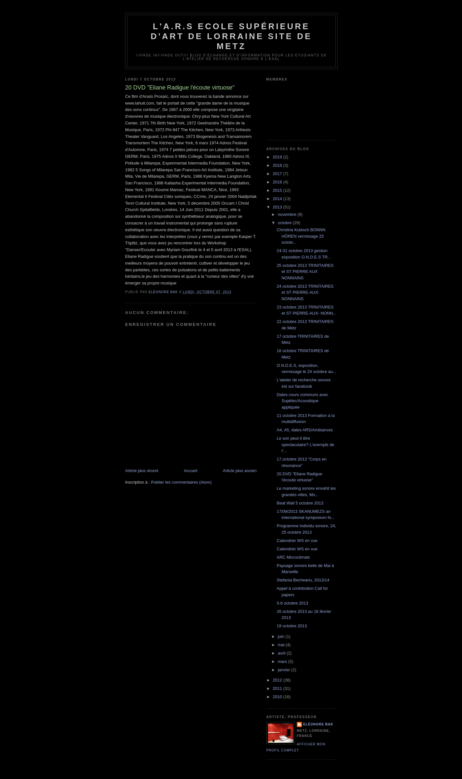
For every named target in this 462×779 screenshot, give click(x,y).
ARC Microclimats (293, 557)
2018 (278, 165)
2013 (278, 207)
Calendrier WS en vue (297, 540)
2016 (278, 182)
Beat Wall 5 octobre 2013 (300, 503)
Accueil (190, 470)
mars (283, 661)
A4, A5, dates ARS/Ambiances (305, 430)
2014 (278, 198)
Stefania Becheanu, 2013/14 (303, 580)
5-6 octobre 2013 (292, 603)
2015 (278, 190)
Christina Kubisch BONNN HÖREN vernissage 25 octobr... (301, 236)
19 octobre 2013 (292, 625)
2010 (278, 696)
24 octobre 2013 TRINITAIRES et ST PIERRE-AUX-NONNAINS (305, 292)
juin (282, 636)
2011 (278, 688)
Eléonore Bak (318, 724)
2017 (278, 173)
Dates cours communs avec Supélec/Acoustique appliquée (302, 401)
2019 (278, 157)
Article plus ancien (240, 470)
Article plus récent (141, 470)
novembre (287, 214)
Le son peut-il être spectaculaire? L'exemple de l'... (305, 444)
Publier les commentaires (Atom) (181, 482)
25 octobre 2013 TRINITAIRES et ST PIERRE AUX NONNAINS (305, 271)
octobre (285, 222)
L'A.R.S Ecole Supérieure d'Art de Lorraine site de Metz (231, 36)
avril (282, 653)
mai (282, 644)
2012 (278, 680)
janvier (284, 669)
